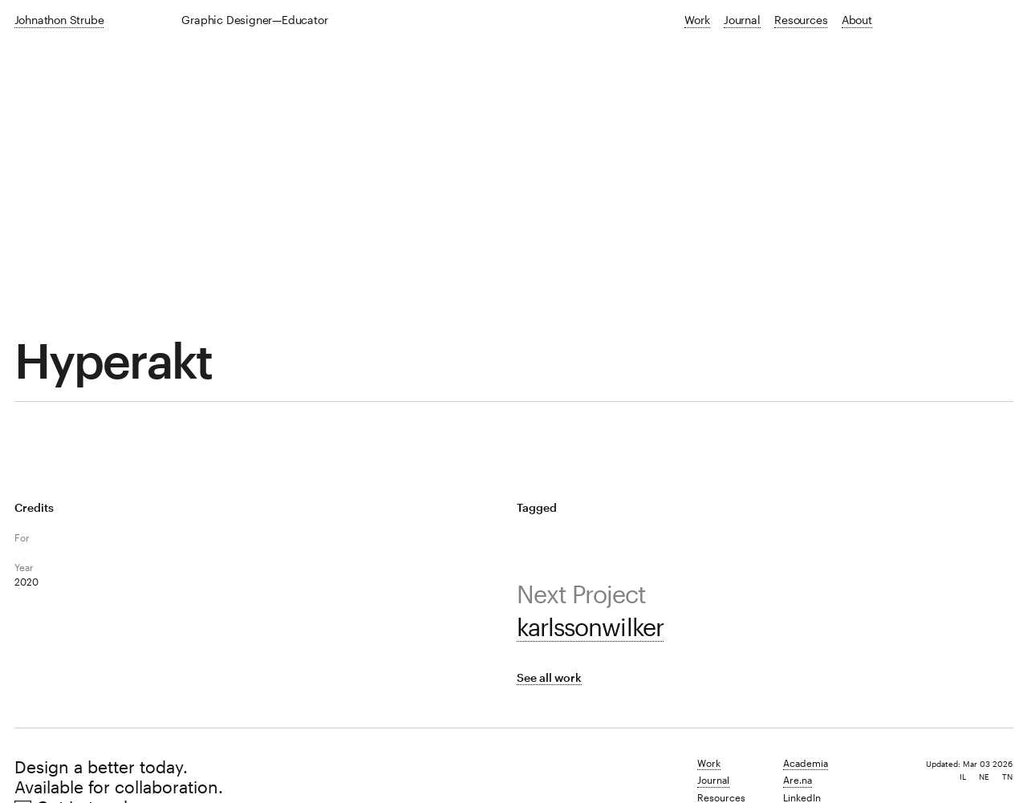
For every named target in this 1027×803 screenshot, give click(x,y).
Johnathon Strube (59, 19)
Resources (800, 19)
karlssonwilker (590, 627)
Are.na (797, 779)
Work (696, 19)
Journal (742, 19)
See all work (549, 677)
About (857, 19)
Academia (805, 763)
